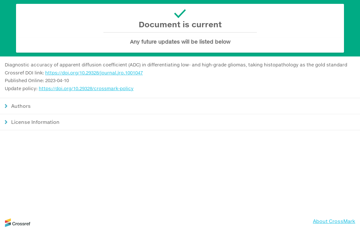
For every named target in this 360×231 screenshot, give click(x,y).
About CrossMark (334, 221)
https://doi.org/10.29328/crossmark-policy (86, 88)
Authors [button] (21, 106)
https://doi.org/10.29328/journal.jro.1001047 (94, 72)
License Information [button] (35, 122)
